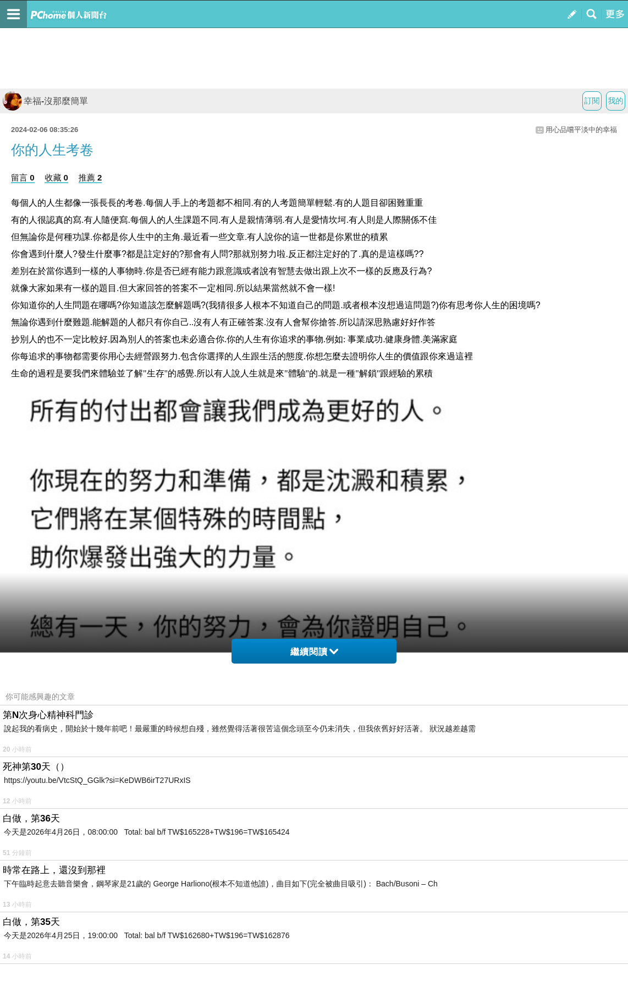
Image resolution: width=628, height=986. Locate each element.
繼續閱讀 (314, 651)
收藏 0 (56, 177)
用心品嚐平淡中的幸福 (581, 129)
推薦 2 (90, 177)
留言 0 (23, 177)
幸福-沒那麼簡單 (45, 101)
